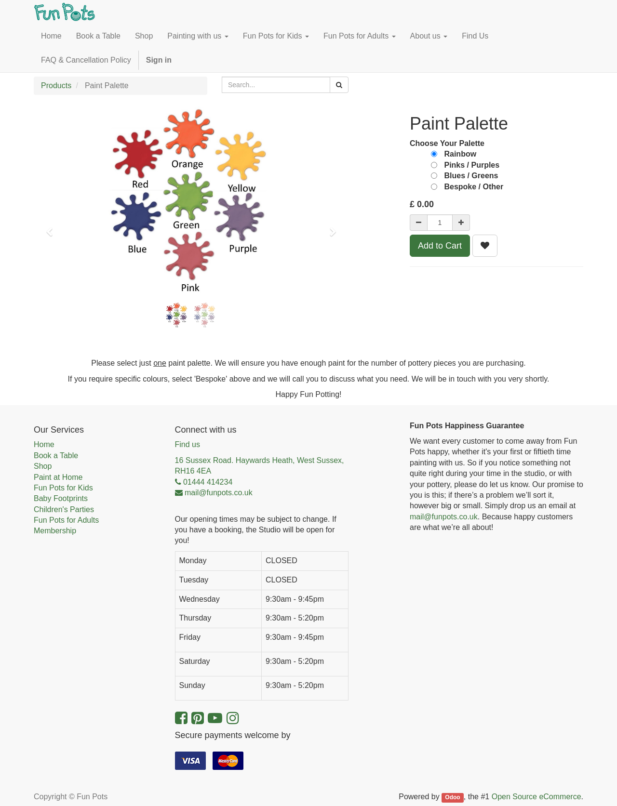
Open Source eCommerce (536, 797)
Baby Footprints (61, 498)
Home (44, 444)
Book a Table (56, 455)
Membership (55, 531)
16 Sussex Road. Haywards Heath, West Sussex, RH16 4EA (259, 465)
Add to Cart (440, 246)
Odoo (452, 797)
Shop (43, 466)
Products (56, 85)
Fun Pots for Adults (66, 520)
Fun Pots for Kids (63, 488)
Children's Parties (64, 509)
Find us (187, 444)
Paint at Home (58, 477)
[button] (52, 227)
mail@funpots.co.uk (444, 517)
